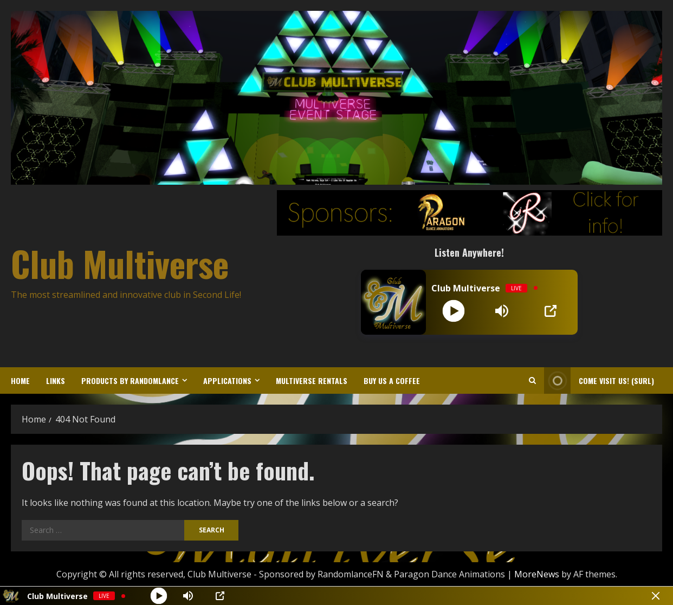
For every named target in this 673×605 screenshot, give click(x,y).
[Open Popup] (550, 311)
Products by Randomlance (130, 380)
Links (55, 380)
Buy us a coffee (392, 380)
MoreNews (536, 574)
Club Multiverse (120, 263)
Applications (227, 380)
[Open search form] (532, 380)
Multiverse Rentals (311, 380)
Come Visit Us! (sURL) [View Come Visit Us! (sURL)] (599, 380)
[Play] (454, 310)
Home (20, 380)
